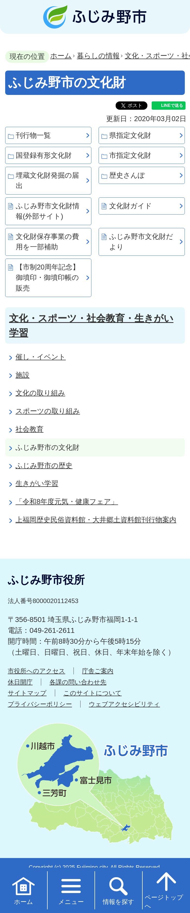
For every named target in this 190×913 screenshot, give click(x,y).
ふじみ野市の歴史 (44, 465)
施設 (23, 375)
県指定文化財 (130, 135)
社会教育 (29, 429)
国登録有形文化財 (44, 155)
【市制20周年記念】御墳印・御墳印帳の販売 (47, 277)
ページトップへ (164, 889)
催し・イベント (41, 357)
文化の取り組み (40, 393)
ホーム (61, 56)
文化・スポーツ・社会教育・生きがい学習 (91, 325)
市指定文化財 (130, 155)
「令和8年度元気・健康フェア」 (67, 501)
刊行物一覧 (33, 135)
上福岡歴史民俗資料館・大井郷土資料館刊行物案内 (96, 520)
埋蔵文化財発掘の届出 (47, 180)
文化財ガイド (130, 206)
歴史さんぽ (127, 175)
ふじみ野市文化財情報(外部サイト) (47, 211)
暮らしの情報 (98, 56)
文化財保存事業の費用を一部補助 (47, 241)
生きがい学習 (37, 483)
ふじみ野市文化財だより (141, 241)
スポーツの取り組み (48, 411)
